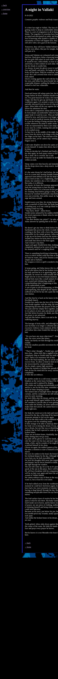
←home (4, 13)
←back (4, 5)
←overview (5, 9)
